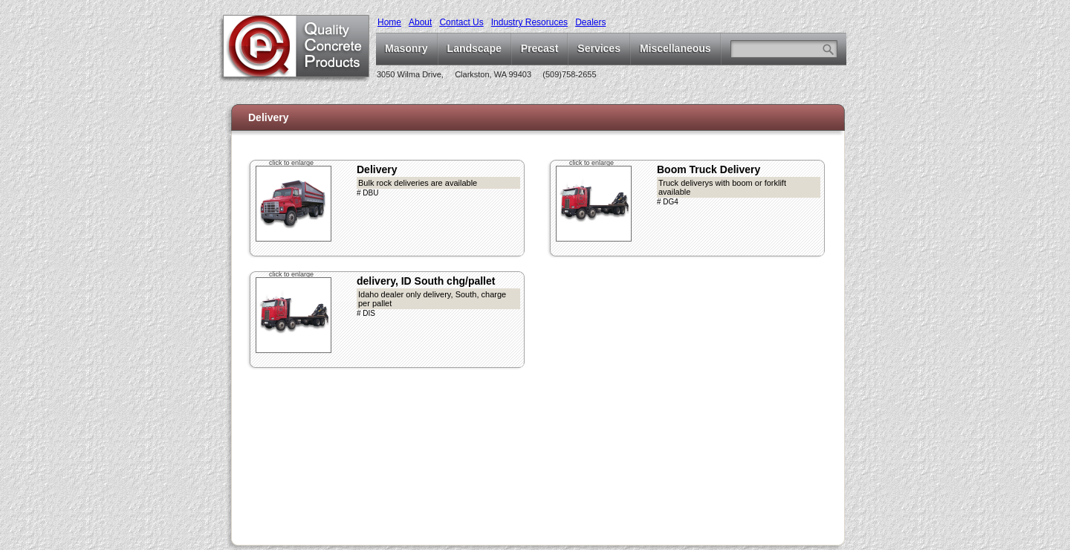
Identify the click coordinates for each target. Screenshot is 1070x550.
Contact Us (461, 22)
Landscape (474, 48)
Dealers (590, 22)
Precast (540, 48)
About (420, 22)
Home (389, 22)
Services (598, 48)
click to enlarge (291, 162)
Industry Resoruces (529, 22)
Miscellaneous (675, 48)
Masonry (406, 48)
